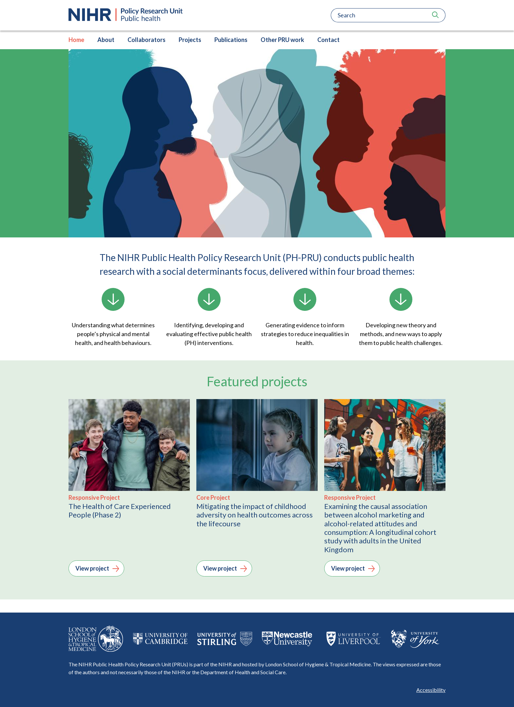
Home (76, 39)
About (105, 39)
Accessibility (430, 690)
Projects (190, 39)
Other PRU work (282, 39)
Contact (328, 39)
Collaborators (147, 39)
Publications (230, 39)
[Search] (378, 15)
